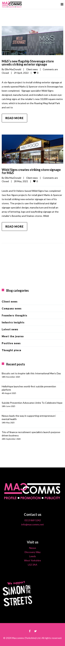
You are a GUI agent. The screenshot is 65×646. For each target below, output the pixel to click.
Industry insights (13, 322)
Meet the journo (13, 336)
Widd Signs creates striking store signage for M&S (31, 171)
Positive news (11, 343)
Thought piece (11, 350)
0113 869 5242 (32, 520)
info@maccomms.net (32, 524)
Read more (14, 118)
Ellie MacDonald (13, 69)
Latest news (10, 329)
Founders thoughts (14, 315)
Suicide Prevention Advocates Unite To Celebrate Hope (32, 402)
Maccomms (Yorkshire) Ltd (26, 637)
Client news (32, 69)
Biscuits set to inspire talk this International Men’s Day (31, 373)
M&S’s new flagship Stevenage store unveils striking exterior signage (28, 62)
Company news (11, 308)
